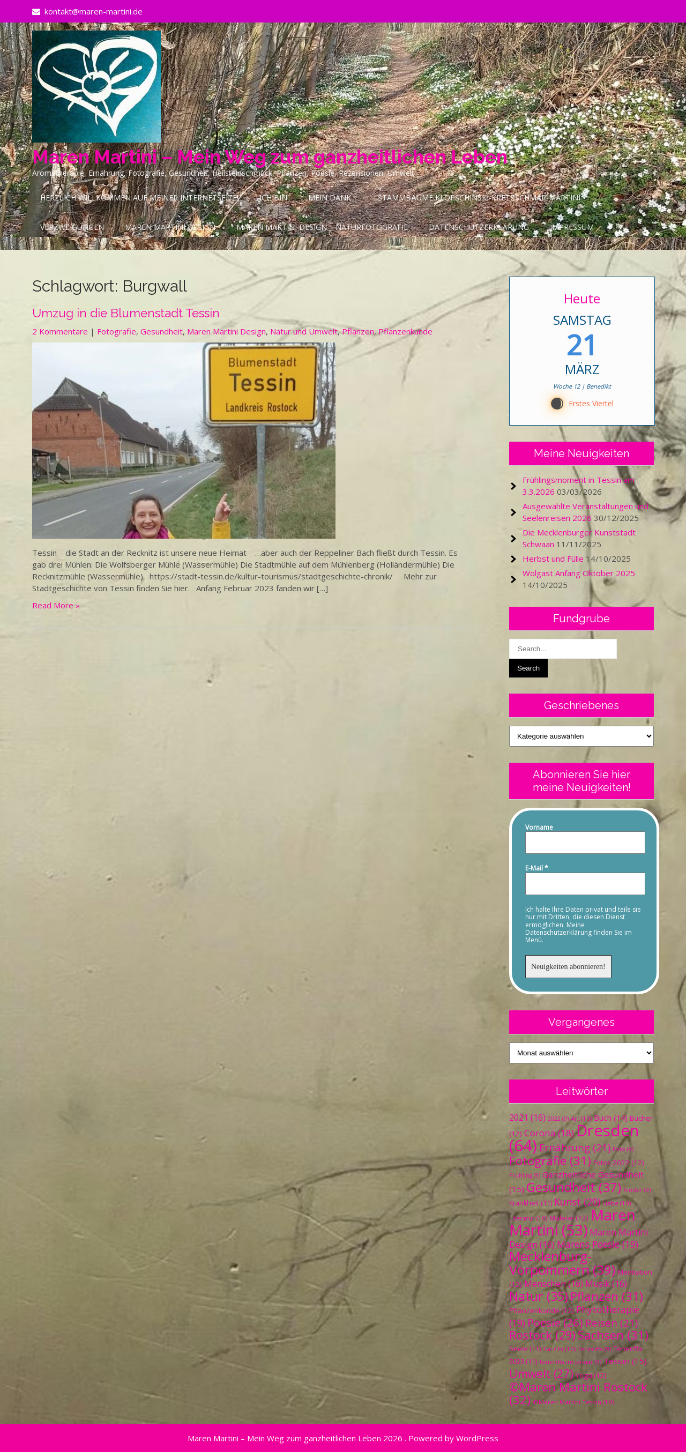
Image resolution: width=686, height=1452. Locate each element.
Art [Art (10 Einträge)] (581, 1118)
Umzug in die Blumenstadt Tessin (126, 313)
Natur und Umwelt (304, 331)
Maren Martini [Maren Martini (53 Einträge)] (572, 1222)
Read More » (56, 605)
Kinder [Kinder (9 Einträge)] (637, 1190)
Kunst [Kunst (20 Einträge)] (577, 1201)
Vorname (539, 827)
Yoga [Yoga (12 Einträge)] (591, 1375)
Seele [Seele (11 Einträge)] (525, 1348)
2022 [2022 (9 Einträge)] (558, 1118)
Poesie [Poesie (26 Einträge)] (555, 1322)
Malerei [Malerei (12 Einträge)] (568, 1218)
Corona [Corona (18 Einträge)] (549, 1133)
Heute (582, 298)
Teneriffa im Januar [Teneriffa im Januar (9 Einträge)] (570, 1362)
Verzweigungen (72, 227)
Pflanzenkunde (405, 331)
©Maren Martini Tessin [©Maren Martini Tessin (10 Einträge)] (573, 1402)
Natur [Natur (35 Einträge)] (538, 1296)
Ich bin (273, 197)
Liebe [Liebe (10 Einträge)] (616, 1203)
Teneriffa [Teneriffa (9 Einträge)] (594, 1349)
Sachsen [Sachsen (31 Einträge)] (613, 1335)
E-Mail (536, 868)
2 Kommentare (60, 331)
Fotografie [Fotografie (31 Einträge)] (550, 1160)
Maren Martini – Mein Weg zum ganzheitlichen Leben (270, 157)
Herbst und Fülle (553, 558)
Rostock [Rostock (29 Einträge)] (542, 1335)
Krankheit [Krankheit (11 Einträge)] (530, 1203)
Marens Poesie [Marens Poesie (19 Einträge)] (597, 1244)
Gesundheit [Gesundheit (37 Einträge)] (573, 1187)
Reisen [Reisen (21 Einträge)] (611, 1322)
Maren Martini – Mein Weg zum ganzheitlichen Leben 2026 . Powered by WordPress (343, 1438)
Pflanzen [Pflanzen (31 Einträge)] (606, 1296)
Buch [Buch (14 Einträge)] (611, 1117)
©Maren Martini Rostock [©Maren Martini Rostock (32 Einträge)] (578, 1393)
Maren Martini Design (170, 227)
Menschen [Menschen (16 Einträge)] (553, 1284)
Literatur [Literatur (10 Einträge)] (528, 1218)
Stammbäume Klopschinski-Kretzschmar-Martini (479, 197)
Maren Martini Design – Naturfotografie (322, 227)
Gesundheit (161, 331)
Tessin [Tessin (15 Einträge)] (625, 1361)
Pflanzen (358, 331)
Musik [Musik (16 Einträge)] (606, 1284)
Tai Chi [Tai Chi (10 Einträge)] (559, 1349)
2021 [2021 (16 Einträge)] (527, 1117)
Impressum (572, 227)
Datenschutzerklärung (479, 227)
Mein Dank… (332, 197)
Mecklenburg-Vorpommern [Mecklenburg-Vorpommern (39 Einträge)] (562, 1262)
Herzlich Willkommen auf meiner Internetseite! (139, 197)
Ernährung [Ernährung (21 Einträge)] (574, 1147)
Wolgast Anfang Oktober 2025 (579, 573)
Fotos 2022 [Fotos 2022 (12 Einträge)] (618, 1162)
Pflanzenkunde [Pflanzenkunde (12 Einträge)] (541, 1310)
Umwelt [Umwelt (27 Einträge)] (541, 1373)
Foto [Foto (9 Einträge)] (623, 1149)
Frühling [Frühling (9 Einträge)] (524, 1175)
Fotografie (116, 331)
